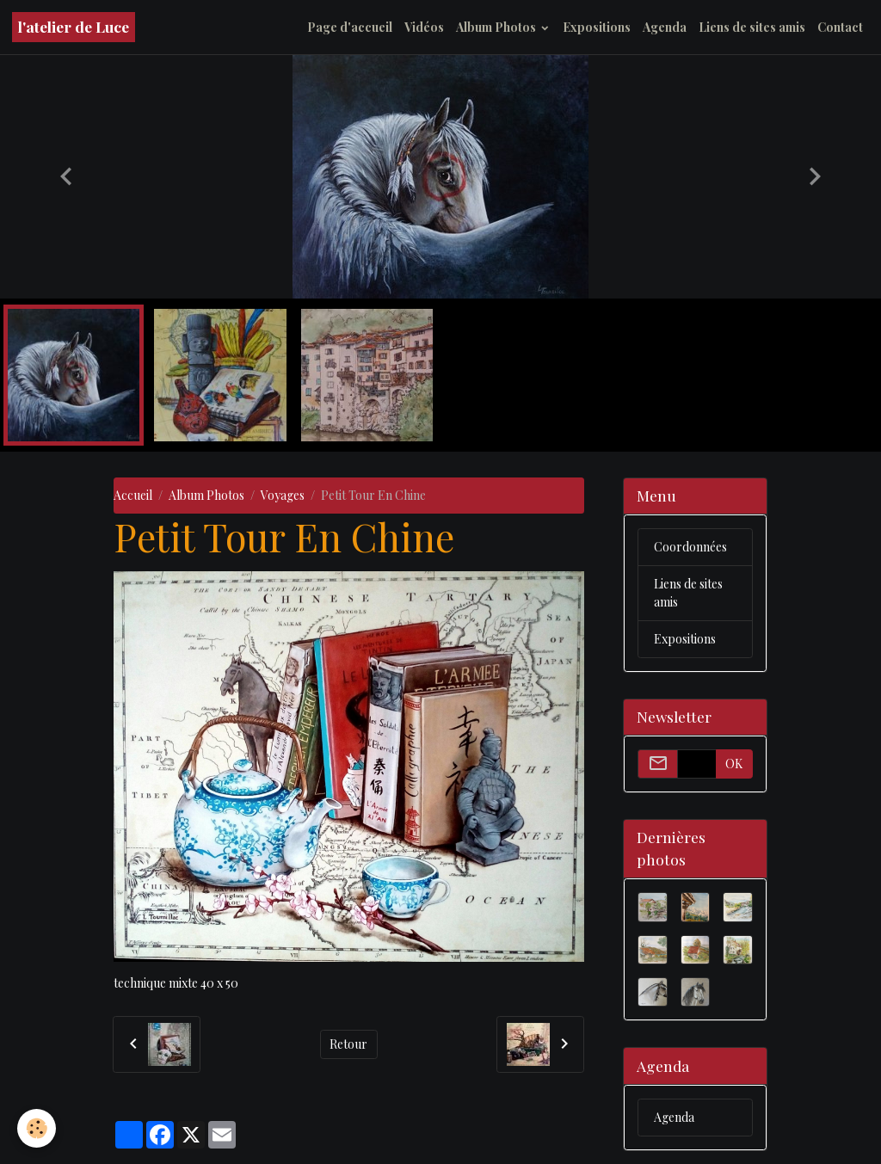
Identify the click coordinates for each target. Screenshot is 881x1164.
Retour (348, 1044)
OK (733, 763)
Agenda (665, 27)
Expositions (597, 27)
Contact (840, 27)
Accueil (133, 495)
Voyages (283, 495)
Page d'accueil (349, 27)
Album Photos (497, 27)
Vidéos (424, 27)
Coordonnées (690, 547)
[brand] (73, 27)
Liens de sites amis (752, 27)
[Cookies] (36, 1128)
